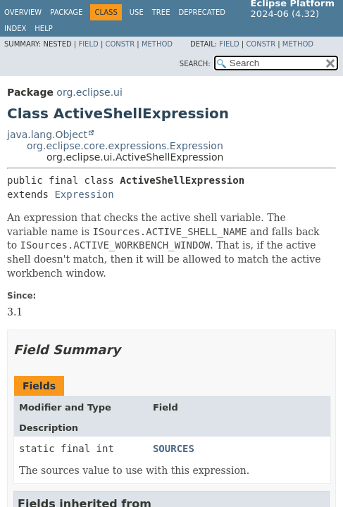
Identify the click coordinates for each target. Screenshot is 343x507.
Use (137, 12)
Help (43, 28)
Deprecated (201, 12)
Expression (83, 194)
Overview (23, 12)
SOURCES (173, 448)
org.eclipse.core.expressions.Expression (125, 145)
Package (66, 12)
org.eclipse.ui (89, 92)
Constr (120, 44)
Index (15, 28)
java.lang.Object (47, 134)
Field (88, 44)
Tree (161, 12)
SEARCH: (195, 64)
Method (157, 44)
